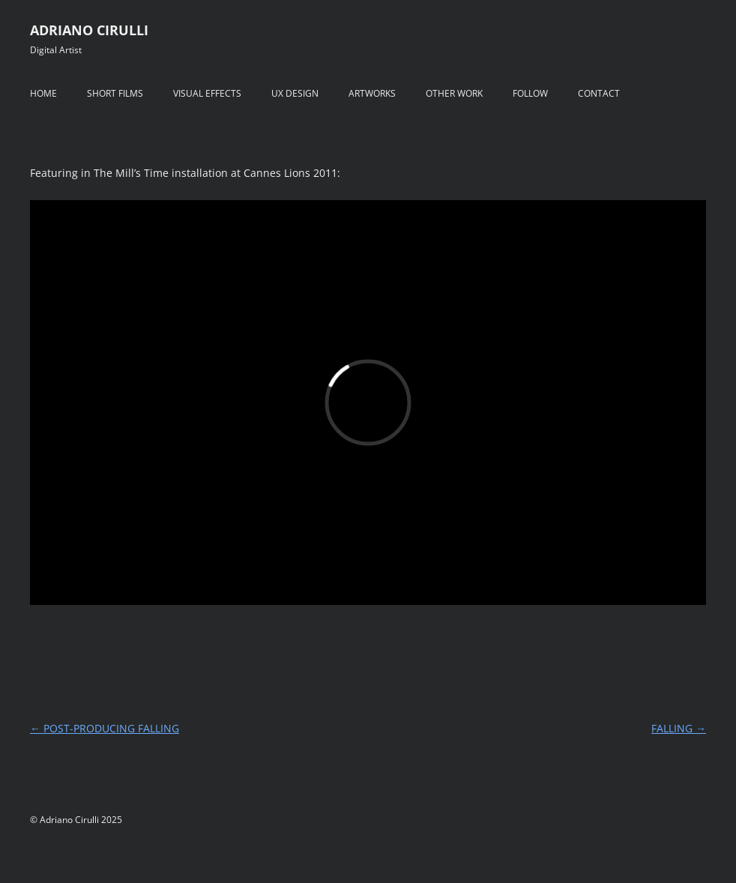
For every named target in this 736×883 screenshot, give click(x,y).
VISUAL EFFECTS (207, 93)
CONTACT (599, 93)
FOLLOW (530, 93)
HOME (43, 93)
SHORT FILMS (115, 93)
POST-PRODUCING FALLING (104, 728)
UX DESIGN (295, 93)
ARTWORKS (372, 93)
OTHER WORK (454, 93)
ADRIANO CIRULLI (89, 30)
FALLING (678, 728)
